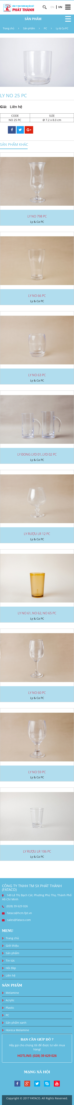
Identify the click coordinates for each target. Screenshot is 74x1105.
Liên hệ (10, 975)
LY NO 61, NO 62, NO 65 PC (37, 613)
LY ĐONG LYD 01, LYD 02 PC (37, 454)
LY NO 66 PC (37, 295)
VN (60, 7)
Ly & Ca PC (62, 28)
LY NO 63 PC (37, 375)
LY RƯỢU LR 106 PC (37, 851)
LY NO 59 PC (37, 772)
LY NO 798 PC (37, 216)
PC (45, 28)
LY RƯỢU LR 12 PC (37, 534)
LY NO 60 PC (37, 693)
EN (52, 7)
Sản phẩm (29, 28)
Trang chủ (8, 28)
